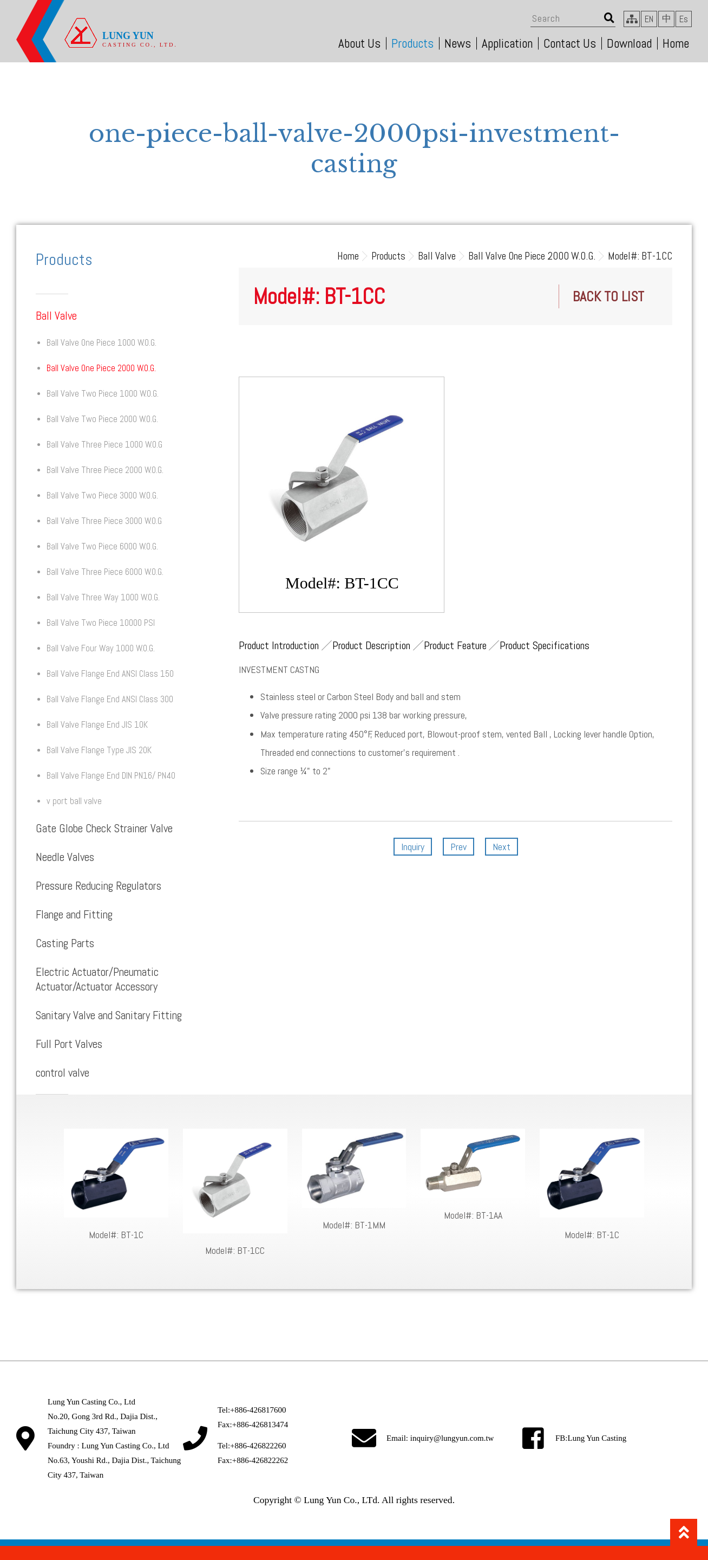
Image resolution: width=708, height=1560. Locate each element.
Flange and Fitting (74, 914)
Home (676, 43)
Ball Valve (56, 315)
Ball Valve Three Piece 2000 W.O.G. (105, 470)
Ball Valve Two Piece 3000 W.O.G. (102, 495)
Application (507, 43)
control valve (62, 1072)
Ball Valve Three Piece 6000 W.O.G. (105, 572)
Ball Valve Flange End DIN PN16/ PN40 (111, 775)
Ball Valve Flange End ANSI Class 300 (110, 699)
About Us (359, 43)
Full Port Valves (69, 1044)
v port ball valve (74, 801)
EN (649, 19)
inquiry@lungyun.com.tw (452, 1438)
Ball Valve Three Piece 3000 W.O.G (104, 521)
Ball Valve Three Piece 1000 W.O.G (104, 444)
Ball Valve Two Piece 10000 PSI (101, 623)
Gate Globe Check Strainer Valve (104, 828)
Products (412, 43)
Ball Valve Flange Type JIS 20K (99, 750)
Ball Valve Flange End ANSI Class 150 (110, 673)
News (457, 43)
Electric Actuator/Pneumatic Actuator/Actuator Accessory (97, 979)
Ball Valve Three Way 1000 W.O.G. (103, 597)
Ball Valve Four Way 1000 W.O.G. (101, 648)
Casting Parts (65, 943)
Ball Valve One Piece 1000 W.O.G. (101, 342)
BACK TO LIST (608, 297)
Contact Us (569, 43)
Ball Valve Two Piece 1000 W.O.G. (103, 393)
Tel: (252, 1410)
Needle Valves (65, 857)
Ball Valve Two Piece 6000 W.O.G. (102, 546)
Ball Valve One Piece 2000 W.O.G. (101, 368)
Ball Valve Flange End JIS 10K (97, 724)
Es (683, 19)
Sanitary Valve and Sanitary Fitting (109, 1015)
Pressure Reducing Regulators (98, 885)
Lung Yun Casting (597, 1438)
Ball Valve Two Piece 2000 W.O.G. (102, 419)
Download (629, 43)
